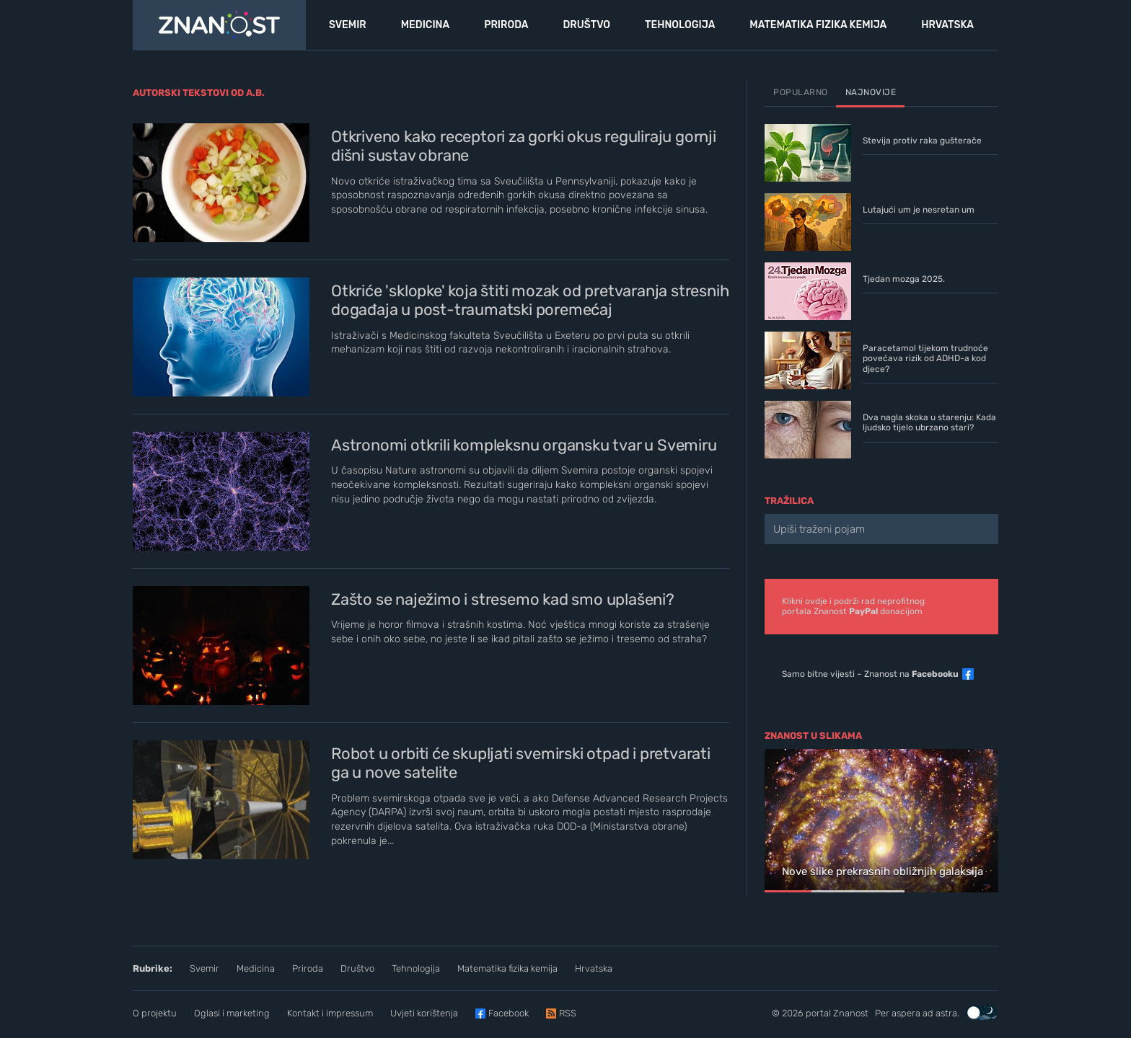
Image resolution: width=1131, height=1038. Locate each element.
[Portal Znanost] (219, 25)
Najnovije (871, 92)
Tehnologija (416, 968)
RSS (567, 1013)
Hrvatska (593, 968)
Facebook (508, 1013)
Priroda (307, 968)
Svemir (204, 968)
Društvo (357, 968)
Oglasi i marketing (232, 1013)
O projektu (155, 1013)
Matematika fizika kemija (507, 968)
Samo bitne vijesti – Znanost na (870, 674)
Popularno (800, 92)
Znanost (850, 1013)
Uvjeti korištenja (424, 1013)
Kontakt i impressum (330, 1013)
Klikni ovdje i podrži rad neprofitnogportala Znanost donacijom (853, 606)
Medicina (256, 968)
